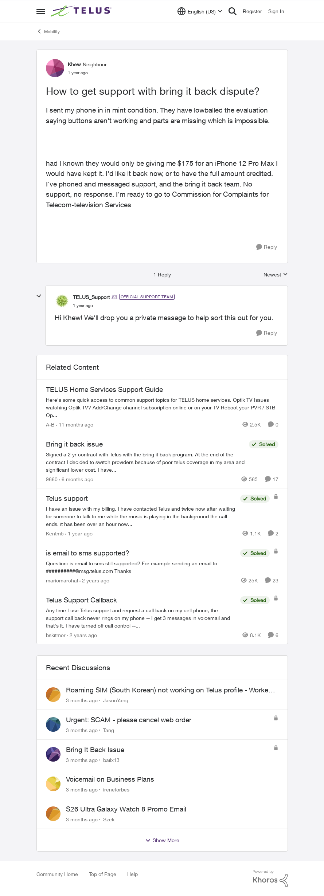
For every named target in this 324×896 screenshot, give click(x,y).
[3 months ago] (82, 700)
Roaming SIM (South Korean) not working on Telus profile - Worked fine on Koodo (169, 690)
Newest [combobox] (276, 274)
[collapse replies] (39, 296)
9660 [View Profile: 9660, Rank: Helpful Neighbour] (52, 479)
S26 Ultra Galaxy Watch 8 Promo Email (126, 809)
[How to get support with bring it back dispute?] (83, 305)
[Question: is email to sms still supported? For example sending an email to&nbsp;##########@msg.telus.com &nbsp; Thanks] (141, 567)
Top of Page (102, 874)
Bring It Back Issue (95, 750)
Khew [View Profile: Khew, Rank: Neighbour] (74, 64)
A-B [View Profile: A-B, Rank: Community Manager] (50, 424)
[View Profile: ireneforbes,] (53, 784)
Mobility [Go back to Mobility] (48, 31)
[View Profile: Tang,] (53, 724)
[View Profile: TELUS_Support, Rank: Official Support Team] (62, 301)
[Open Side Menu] (41, 11)
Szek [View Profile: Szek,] (108, 819)
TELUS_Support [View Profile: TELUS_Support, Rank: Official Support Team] (91, 297)
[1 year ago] (79, 533)
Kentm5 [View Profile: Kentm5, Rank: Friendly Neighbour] (55, 533)
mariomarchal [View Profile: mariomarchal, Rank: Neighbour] (62, 580)
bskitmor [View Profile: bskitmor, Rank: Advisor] (56, 635)
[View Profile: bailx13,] (53, 754)
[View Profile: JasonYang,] (53, 694)
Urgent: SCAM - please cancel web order (128, 720)
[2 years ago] (94, 580)
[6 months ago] (76, 479)
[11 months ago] (74, 424)
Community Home (57, 874)
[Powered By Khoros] (270, 878)
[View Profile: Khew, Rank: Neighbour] (55, 68)
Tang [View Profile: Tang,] (108, 730)
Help (132, 874)
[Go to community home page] (82, 11)
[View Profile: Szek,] (53, 813)
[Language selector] (200, 11)
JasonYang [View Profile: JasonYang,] (115, 700)
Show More (162, 840)
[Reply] (266, 247)
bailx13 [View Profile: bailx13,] (111, 760)
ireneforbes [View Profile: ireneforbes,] (116, 789)
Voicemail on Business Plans (110, 779)
